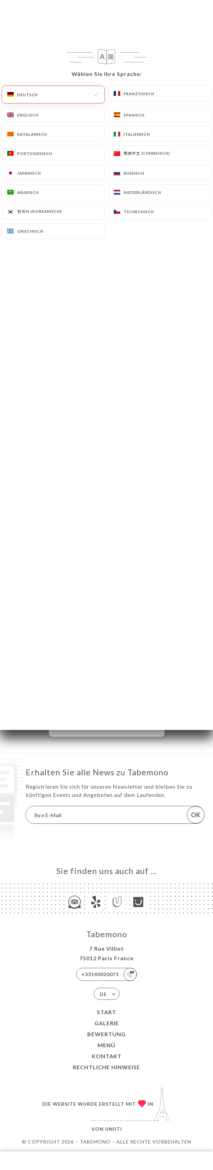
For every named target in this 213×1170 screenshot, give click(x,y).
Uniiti (113, 1129)
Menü (106, 1045)
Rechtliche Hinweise (106, 1067)
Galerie (106, 1023)
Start (106, 1012)
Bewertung (106, 1034)
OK (195, 815)
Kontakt (107, 1056)
